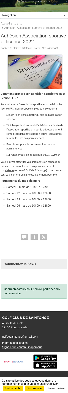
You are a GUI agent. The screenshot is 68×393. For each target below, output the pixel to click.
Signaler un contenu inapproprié (22, 347)
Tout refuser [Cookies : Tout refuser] (34, 388)
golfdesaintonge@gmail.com (20, 336)
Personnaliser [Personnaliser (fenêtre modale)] (56, 388)
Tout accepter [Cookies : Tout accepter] (12, 388)
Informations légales (15, 342)
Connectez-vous (15, 289)
